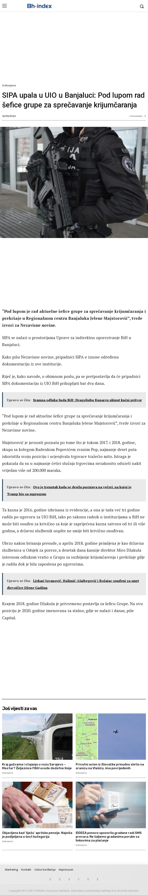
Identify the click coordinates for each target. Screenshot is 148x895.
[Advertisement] (74, 48)
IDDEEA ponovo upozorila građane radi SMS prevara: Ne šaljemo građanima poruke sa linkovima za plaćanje (109, 836)
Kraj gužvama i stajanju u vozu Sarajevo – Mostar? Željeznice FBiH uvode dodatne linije (37, 766)
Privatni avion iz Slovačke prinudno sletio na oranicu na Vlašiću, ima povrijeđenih (110, 766)
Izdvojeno (9, 85)
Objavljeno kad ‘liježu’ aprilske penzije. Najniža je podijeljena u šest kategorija (37, 835)
